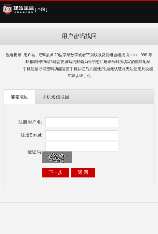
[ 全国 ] (41, 9)
